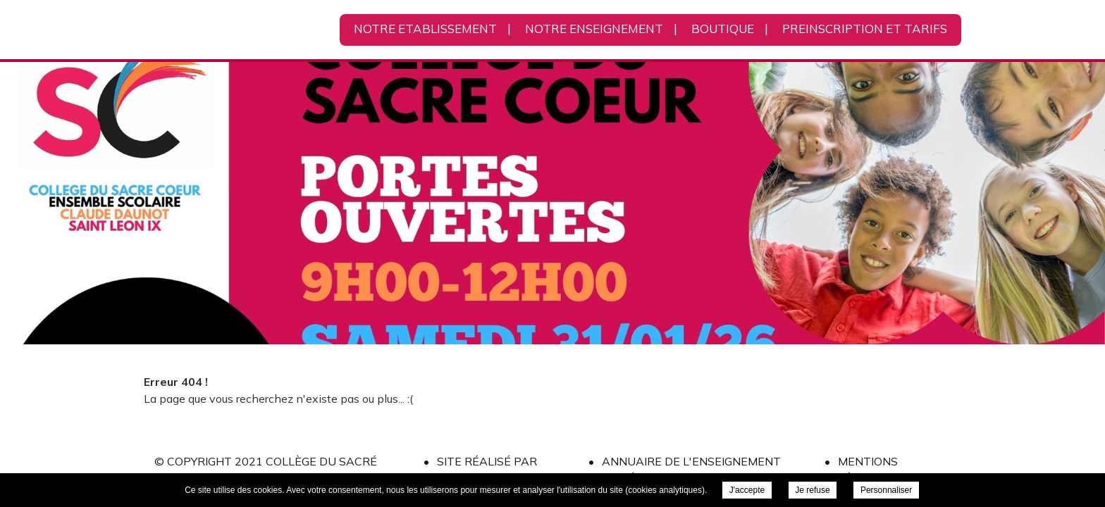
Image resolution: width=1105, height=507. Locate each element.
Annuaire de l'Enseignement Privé (691, 469)
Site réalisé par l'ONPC (487, 469)
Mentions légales (868, 469)
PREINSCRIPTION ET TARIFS (864, 28)
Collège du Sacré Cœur (238, 29)
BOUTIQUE (722, 28)
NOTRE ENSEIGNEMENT (594, 28)
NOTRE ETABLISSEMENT (425, 28)
